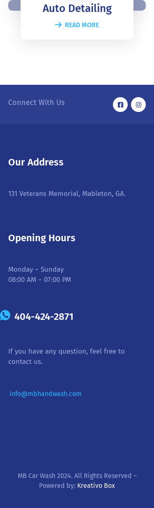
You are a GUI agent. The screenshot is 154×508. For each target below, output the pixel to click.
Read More (77, 25)
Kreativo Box (96, 485)
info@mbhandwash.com (45, 394)
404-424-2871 (44, 316)
